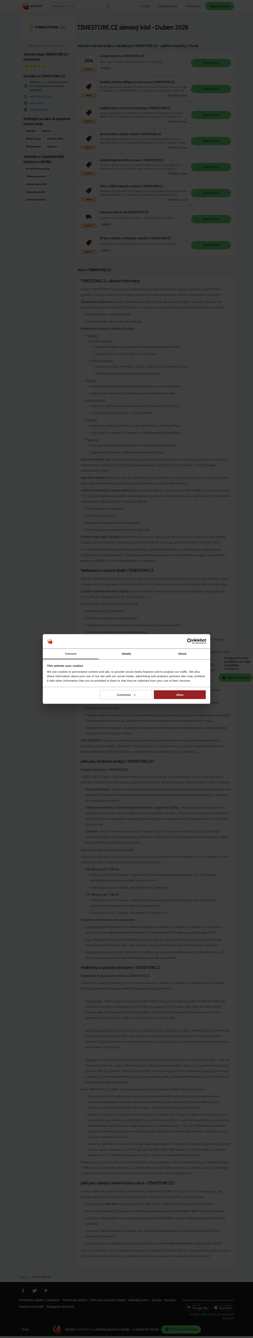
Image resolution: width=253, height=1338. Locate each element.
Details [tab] (126, 653)
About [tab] (182, 653)
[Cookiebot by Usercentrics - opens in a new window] (190, 641)
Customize (126, 694)
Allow (179, 694)
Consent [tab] (70, 653)
